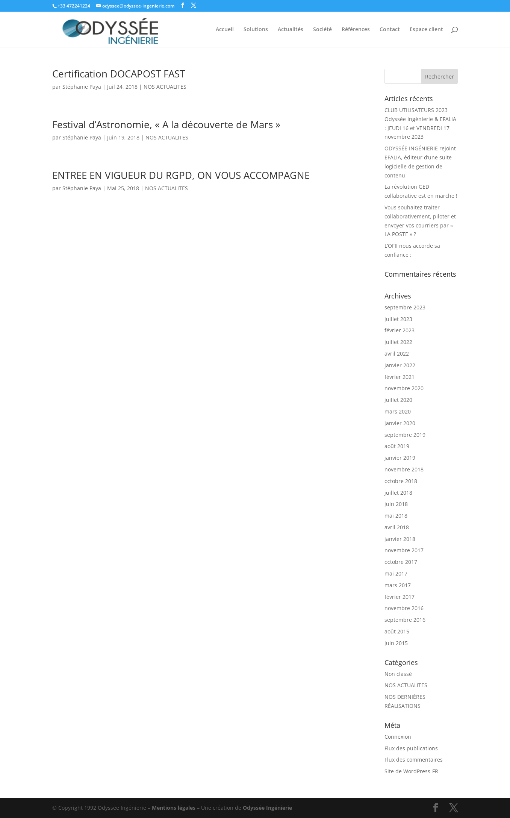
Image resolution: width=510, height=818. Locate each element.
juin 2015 (396, 643)
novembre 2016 (404, 608)
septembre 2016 (404, 619)
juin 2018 (396, 503)
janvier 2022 (399, 365)
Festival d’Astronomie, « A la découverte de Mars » (166, 124)
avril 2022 (396, 353)
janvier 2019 (399, 457)
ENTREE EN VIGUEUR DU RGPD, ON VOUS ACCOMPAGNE (181, 175)
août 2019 (396, 446)
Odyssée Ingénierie (267, 807)
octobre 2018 (400, 481)
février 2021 (399, 376)
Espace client (426, 30)
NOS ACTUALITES (165, 86)
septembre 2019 (404, 434)
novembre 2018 (404, 469)
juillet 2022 (398, 341)
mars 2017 (397, 585)
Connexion (397, 736)
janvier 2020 (399, 423)
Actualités (290, 30)
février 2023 (399, 330)
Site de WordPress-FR (411, 771)
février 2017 (399, 596)
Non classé (398, 673)
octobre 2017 (400, 561)
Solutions (256, 30)
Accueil (225, 30)
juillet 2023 (398, 319)
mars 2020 (397, 411)
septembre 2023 (404, 307)
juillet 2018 (398, 492)
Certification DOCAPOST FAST (118, 73)
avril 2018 (396, 527)
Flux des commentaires (413, 759)
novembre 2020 (404, 388)
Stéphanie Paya (81, 86)
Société (322, 30)
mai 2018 (395, 515)
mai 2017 (395, 573)
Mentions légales (173, 807)
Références (356, 30)
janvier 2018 (399, 538)
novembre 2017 (404, 550)
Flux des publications (411, 748)
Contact (390, 30)
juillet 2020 (398, 399)
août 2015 (396, 631)
